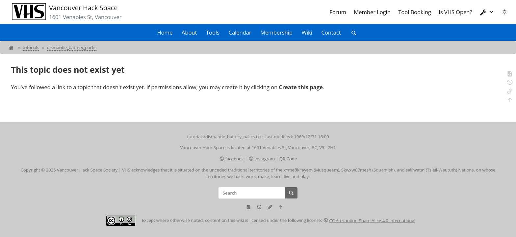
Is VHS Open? (455, 12)
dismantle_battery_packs (71, 47)
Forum (337, 12)
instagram (264, 159)
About (189, 32)
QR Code (288, 159)
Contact (331, 32)
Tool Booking (414, 12)
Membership (276, 32)
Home (164, 32)
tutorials (31, 47)
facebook (234, 159)
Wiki (307, 32)
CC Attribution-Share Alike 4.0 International (372, 221)
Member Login (372, 12)
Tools (212, 32)
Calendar (240, 32)
